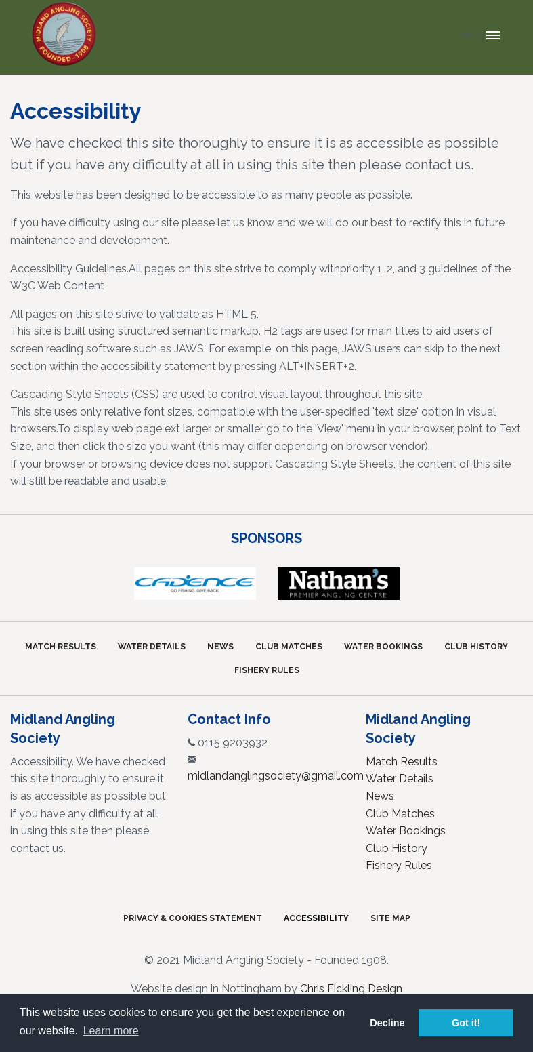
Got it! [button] (466, 1022)
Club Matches (288, 646)
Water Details (152, 646)
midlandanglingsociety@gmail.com (276, 775)
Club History (476, 646)
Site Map (390, 918)
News (220, 646)
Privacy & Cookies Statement (192, 918)
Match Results (60, 646)
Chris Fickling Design (351, 988)
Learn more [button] (111, 1030)
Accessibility (316, 918)
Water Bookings (383, 646)
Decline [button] (387, 1022)
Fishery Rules (266, 670)
